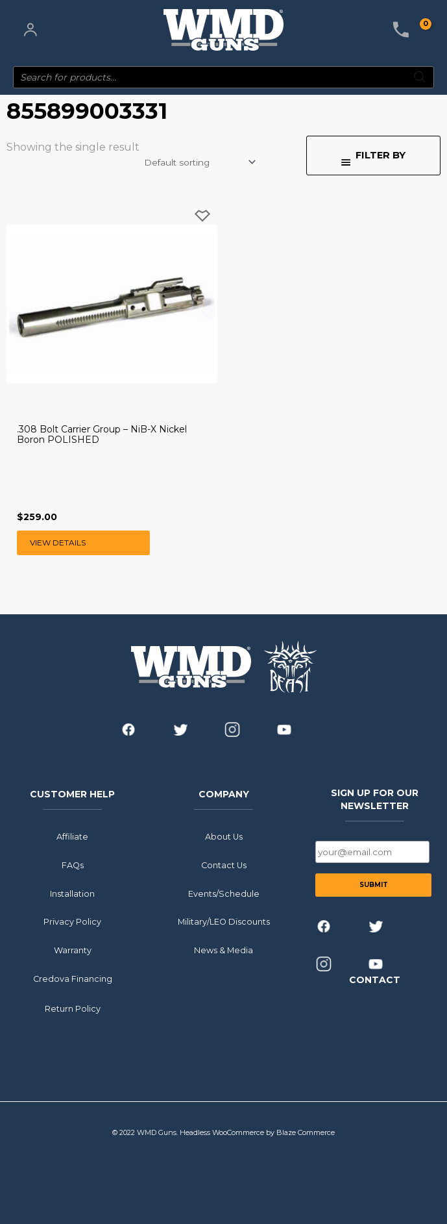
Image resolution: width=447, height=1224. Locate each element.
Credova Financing (72, 978)
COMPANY (224, 793)
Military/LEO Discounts (224, 922)
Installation (72, 893)
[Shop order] (198, 162)
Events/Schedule (224, 893)
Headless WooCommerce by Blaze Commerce (257, 1132)
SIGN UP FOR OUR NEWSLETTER (374, 798)
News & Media (223, 950)
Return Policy (73, 1008)
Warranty (72, 950)
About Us (224, 837)
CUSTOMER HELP (72, 793)
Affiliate (72, 837)
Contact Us (224, 864)
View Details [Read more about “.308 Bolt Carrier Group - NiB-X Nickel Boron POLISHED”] (58, 542)
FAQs (73, 864)
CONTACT (374, 980)
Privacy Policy (72, 922)
